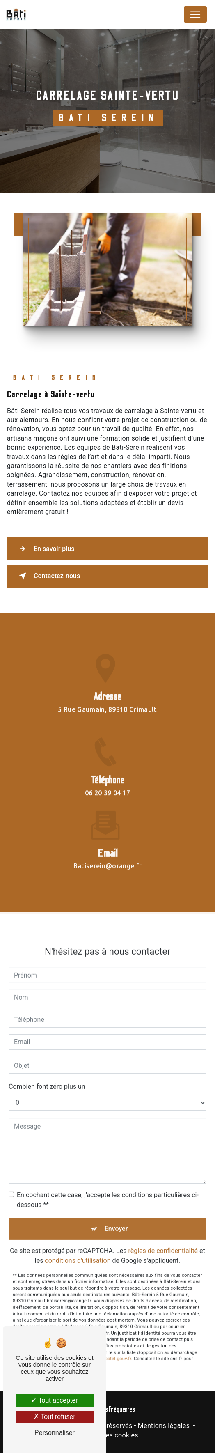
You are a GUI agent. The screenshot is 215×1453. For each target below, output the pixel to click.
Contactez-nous (48, 576)
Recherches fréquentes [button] (107, 1409)
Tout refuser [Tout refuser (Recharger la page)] (54, 1416)
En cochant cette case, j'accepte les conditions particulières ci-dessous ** (108, 1192)
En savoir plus (45, 549)
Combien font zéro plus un (47, 1078)
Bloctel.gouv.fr (116, 1351)
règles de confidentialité (163, 1242)
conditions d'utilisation (77, 1252)
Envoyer (116, 1220)
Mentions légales (164, 1426)
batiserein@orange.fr (107, 857)
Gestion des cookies (107, 1435)
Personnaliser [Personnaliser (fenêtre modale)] (54, 1432)
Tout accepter (54, 1400)
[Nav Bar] (195, 14)
